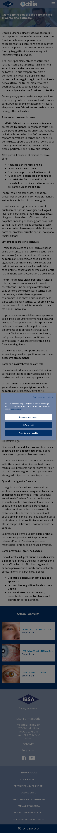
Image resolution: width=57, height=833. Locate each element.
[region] (28, 416)
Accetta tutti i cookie (28, 433)
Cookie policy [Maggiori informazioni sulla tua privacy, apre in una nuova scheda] (16, 409)
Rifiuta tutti (28, 425)
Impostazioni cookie (28, 417)
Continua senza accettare (43, 397)
